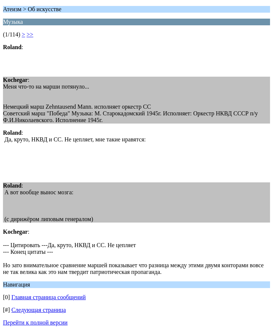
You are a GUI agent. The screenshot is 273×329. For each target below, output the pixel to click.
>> (30, 34)
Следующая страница (39, 310)
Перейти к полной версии (35, 322)
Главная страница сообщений (49, 297)
